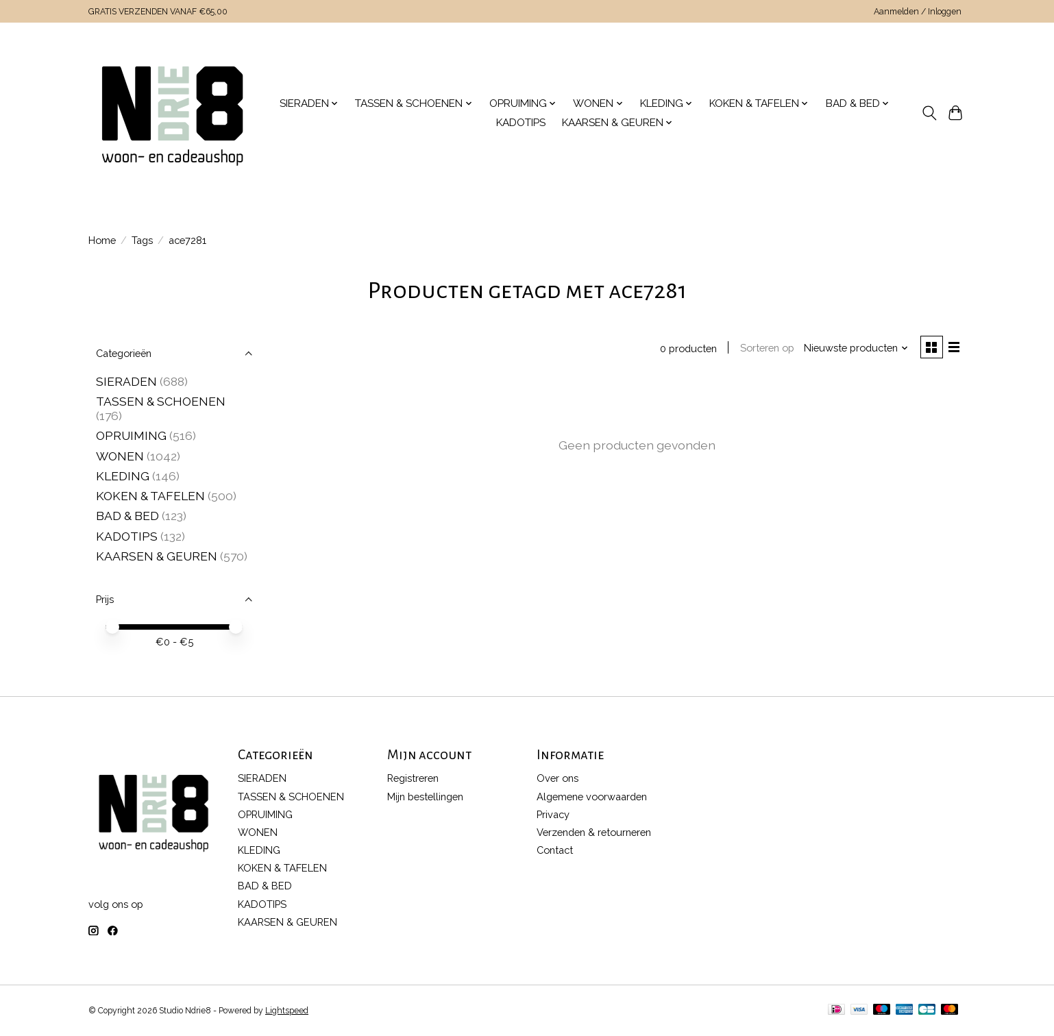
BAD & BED (127, 515)
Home (102, 240)
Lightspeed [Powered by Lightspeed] (286, 1010)
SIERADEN (126, 381)
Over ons (557, 778)
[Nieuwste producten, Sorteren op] (854, 348)
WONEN (120, 456)
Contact (555, 850)
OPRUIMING (131, 435)
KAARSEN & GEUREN (156, 556)
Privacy (553, 814)
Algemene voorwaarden (592, 796)
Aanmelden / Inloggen (917, 11)
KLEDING (122, 476)
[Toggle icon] (929, 113)
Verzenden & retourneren (594, 832)
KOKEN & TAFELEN (150, 496)
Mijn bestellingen (425, 796)
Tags (142, 240)
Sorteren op (765, 348)
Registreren (413, 778)
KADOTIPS (521, 122)
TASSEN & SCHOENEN (160, 401)
